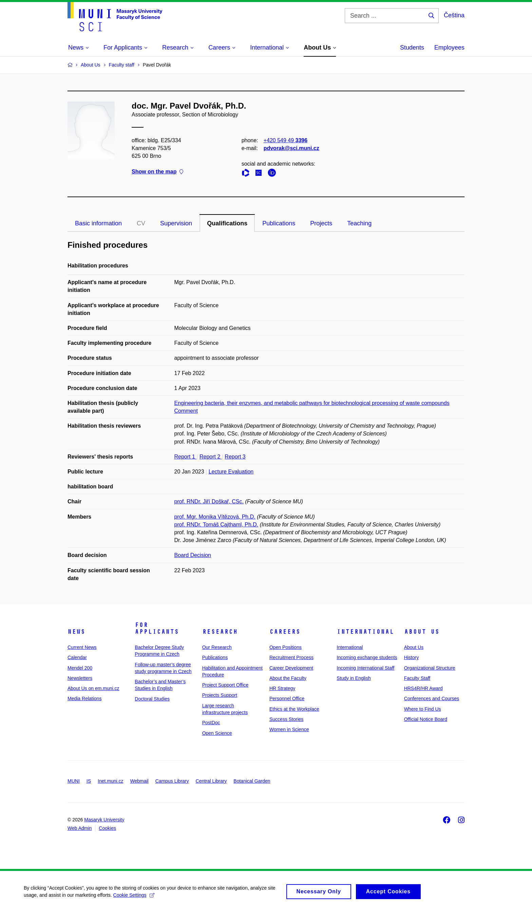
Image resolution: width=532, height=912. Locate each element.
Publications (278, 223)
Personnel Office (286, 698)
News (76, 631)
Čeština (454, 15)
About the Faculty (287, 678)
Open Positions (285, 647)
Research (220, 631)
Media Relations (84, 698)
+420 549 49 (285, 140)
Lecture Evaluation (231, 471)
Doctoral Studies (152, 699)
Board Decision (192, 555)
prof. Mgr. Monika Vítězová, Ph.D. (214, 517)
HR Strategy (282, 688)
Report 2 (211, 457)
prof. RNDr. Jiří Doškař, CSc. (209, 501)
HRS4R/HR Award (423, 688)
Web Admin (80, 828)
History (411, 657)
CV (141, 223)
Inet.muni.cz (110, 781)
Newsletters (80, 678)
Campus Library (172, 781)
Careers (284, 631)
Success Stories (286, 719)
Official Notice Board (425, 719)
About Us (421, 631)
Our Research (217, 647)
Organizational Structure (429, 668)
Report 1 (185, 457)
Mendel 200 (80, 668)
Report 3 (235, 457)
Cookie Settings (133, 897)
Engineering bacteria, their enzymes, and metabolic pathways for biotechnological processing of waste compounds (312, 403)
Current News (82, 647)
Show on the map (157, 172)
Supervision (176, 223)
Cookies (107, 828)
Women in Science (289, 729)
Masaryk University (104, 819)
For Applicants (157, 628)
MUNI (74, 781)
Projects (321, 223)
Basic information (98, 223)
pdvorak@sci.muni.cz (291, 148)
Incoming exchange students (367, 657)
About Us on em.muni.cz (93, 688)
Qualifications (227, 223)
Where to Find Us (422, 709)
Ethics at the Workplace (294, 709)
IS (89, 781)
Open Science (217, 733)
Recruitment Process (291, 657)
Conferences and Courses (431, 698)
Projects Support (220, 695)
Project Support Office (225, 685)
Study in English (353, 678)
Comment (186, 411)
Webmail (139, 781)
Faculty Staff (417, 678)
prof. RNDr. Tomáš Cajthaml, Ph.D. (216, 524)
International (365, 631)
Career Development (291, 668)
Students (412, 47)
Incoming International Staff (365, 668)
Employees (449, 47)
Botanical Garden (251, 781)
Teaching (359, 223)
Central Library (211, 781)
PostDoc (211, 722)
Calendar (77, 657)
